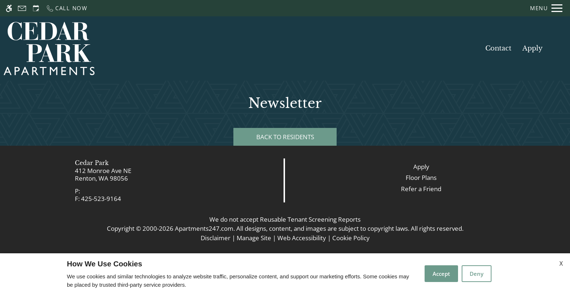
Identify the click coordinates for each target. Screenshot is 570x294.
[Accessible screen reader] (9, 8)
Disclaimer (215, 238)
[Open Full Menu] (546, 8)
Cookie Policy (351, 238)
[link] (142, 174)
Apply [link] (421, 166)
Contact (498, 48)
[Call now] (66, 8)
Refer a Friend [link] (421, 189)
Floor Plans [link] (421, 177)
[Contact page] (22, 8)
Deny (476, 273)
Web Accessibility (301, 238)
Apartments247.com (204, 228)
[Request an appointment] (36, 8)
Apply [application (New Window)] (532, 48)
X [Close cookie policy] (561, 263)
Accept (441, 273)
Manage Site (254, 238)
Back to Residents (285, 137)
